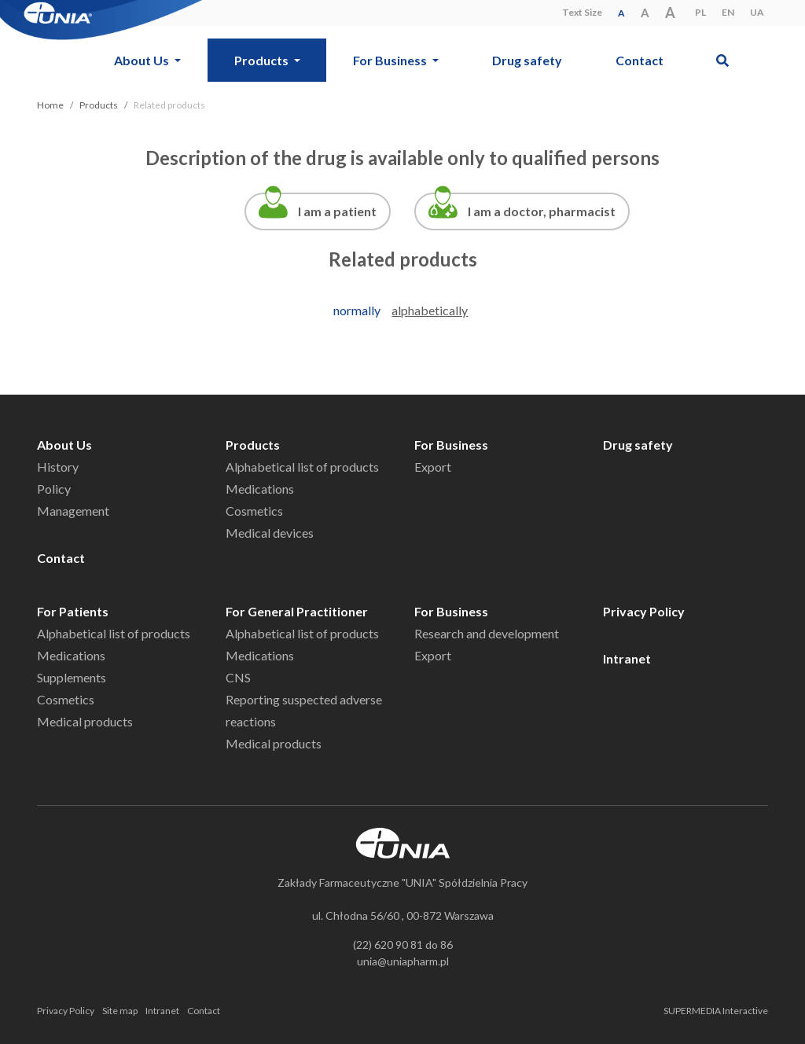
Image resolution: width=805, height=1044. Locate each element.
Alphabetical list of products (302, 466)
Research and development (486, 633)
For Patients (72, 611)
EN (728, 12)
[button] (722, 60)
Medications (260, 488)
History (58, 466)
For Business (451, 444)
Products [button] (262, 60)
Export (432, 466)
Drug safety (527, 60)
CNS (238, 677)
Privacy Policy (644, 611)
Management (73, 510)
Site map (120, 1010)
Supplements (71, 677)
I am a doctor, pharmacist (542, 211)
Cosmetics (254, 510)
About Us (64, 444)
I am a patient (337, 211)
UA (757, 12)
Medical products (85, 721)
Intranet (627, 658)
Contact (639, 60)
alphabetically (429, 310)
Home (50, 105)
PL (700, 12)
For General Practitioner (297, 611)
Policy (54, 488)
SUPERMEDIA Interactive (715, 1010)
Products (98, 105)
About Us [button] (142, 60)
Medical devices (270, 532)
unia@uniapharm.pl (403, 961)
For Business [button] (391, 60)
